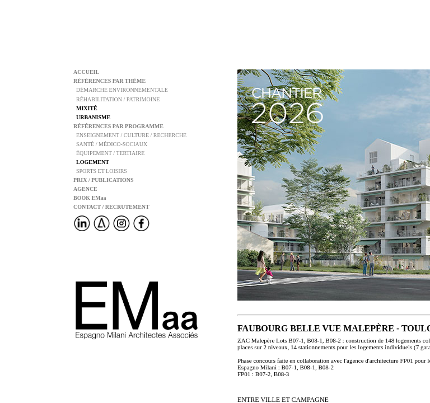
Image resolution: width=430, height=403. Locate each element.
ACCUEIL (86, 72)
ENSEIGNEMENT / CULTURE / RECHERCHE (129, 135)
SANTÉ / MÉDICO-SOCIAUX (110, 144)
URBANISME (91, 117)
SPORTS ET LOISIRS (100, 171)
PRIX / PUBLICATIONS (103, 180)
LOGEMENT (91, 162)
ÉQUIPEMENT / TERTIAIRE (108, 153)
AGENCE (85, 189)
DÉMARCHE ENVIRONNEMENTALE (120, 90)
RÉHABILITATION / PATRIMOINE (116, 99)
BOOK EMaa (89, 198)
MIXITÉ (85, 108)
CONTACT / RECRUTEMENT (111, 207)
